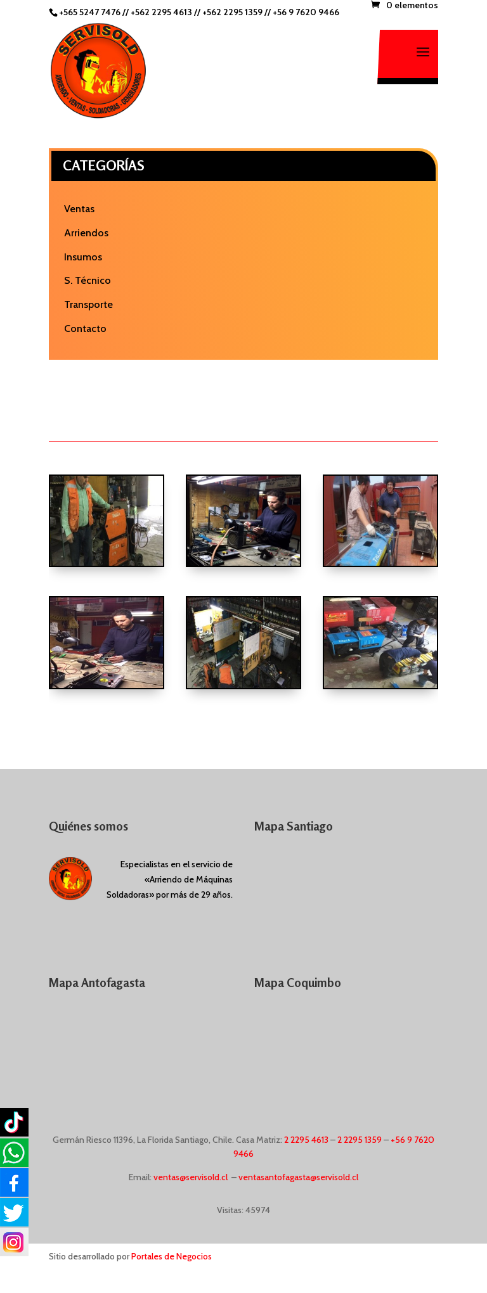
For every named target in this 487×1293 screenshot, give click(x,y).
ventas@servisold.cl (190, 1177)
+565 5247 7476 (89, 12)
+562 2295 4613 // (166, 12)
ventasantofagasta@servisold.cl (298, 1177)
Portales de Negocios (171, 1256)
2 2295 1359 (359, 1139)
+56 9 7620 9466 (306, 12)
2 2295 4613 (306, 1139)
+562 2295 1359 (232, 12)
